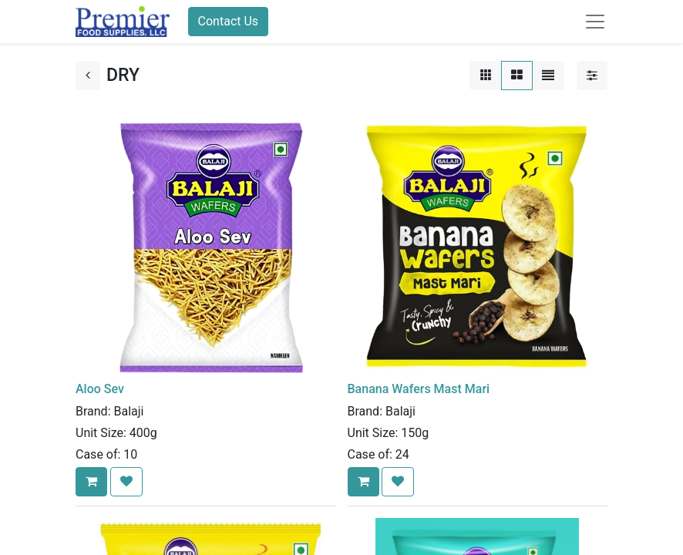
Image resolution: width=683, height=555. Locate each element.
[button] (91, 481)
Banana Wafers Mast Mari (419, 389)
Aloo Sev (100, 389)
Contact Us (228, 21)
